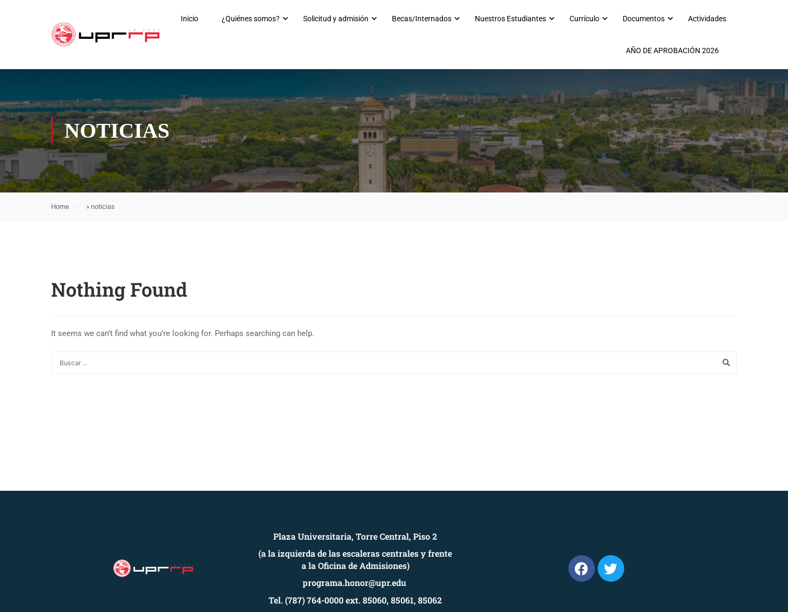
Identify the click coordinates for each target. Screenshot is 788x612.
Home (60, 207)
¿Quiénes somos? (251, 18)
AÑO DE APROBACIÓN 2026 (672, 50)
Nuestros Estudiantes (510, 18)
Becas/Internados (421, 18)
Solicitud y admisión (335, 18)
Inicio (189, 18)
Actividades (707, 18)
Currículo (584, 18)
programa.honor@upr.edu (354, 582)
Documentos (644, 18)
